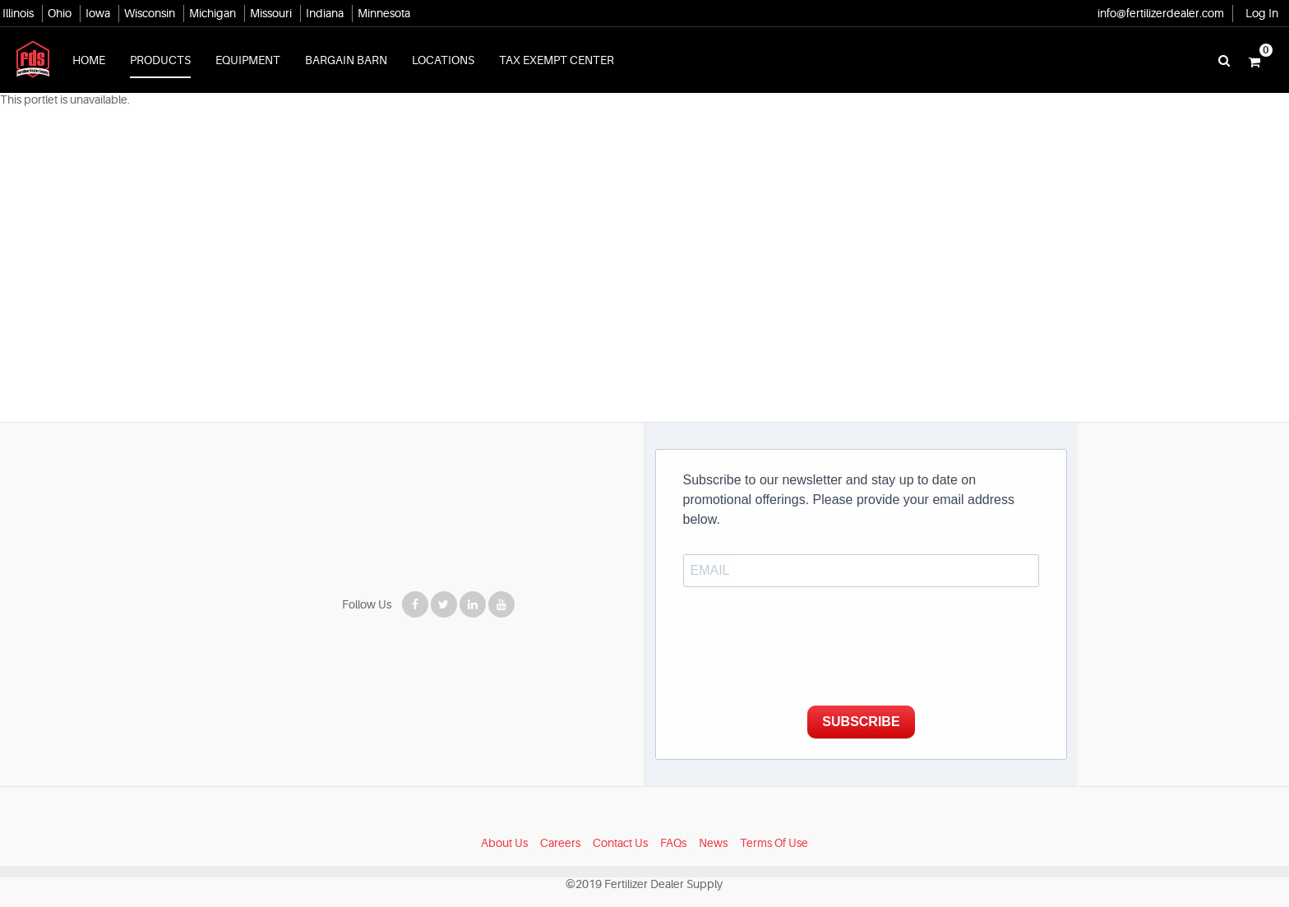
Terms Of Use (774, 823)
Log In (1261, 13)
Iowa (97, 13)
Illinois (18, 13)
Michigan (212, 13)
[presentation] (808, 632)
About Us (504, 823)
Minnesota (384, 13)
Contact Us (620, 823)
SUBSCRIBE (866, 702)
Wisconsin (149, 13)
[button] (1254, 60)
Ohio (60, 13)
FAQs (673, 823)
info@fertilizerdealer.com (1160, 13)
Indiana (325, 13)
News (713, 823)
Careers (560, 823)
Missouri (271, 13)
